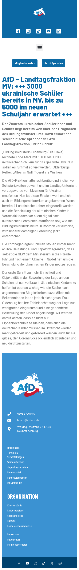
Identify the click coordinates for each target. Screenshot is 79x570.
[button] (39, 47)
